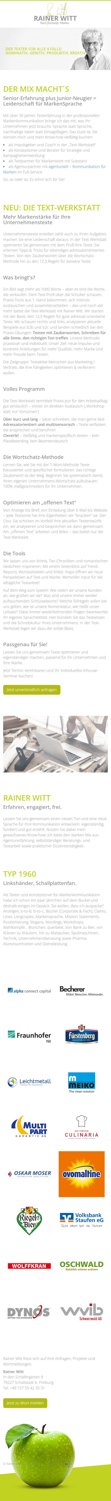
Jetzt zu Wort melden (25, 1402)
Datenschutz (32, 1464)
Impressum (52, 1464)
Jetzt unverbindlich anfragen (32, 689)
